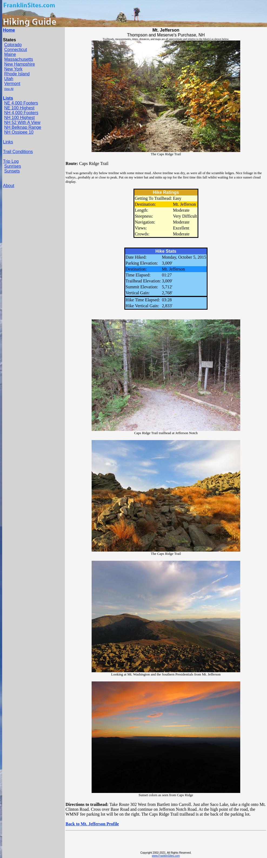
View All (9, 88)
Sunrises (12, 166)
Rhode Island (16, 74)
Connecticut (15, 49)
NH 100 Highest (19, 117)
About (8, 185)
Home (9, 30)
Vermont (12, 83)
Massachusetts (18, 59)
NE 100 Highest (19, 108)
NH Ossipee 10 (19, 132)
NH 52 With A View (22, 122)
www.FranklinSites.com (166, 855)
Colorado (13, 44)
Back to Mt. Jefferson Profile (92, 824)
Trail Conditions (18, 151)
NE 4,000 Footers (21, 103)
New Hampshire (19, 64)
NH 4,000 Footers (21, 112)
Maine (10, 54)
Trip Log (11, 161)
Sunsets (12, 171)
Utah (8, 78)
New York (13, 69)
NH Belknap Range (22, 127)
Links (8, 142)
